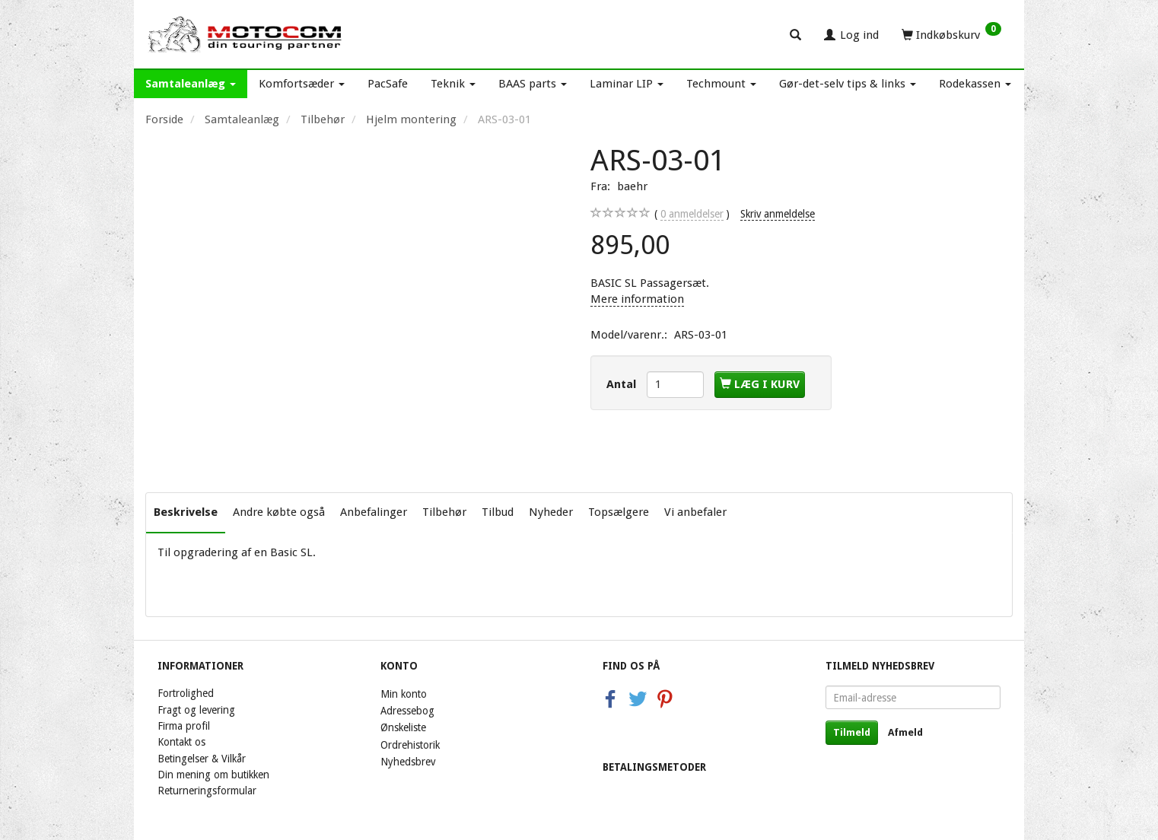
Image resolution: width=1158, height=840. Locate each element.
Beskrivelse (186, 512)
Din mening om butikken (213, 774)
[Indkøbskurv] (951, 34)
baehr (632, 186)
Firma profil (183, 726)
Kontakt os (181, 742)
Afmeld (905, 732)
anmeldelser (692, 214)
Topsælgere (618, 512)
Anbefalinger (373, 512)
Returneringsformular (206, 790)
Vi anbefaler (695, 512)
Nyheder (551, 512)
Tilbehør (444, 512)
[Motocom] (245, 34)
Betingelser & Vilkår (201, 758)
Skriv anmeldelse (777, 214)
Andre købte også (279, 512)
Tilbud (498, 512)
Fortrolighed (185, 693)
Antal (622, 384)
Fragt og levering (196, 710)
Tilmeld (851, 732)
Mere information (637, 299)
